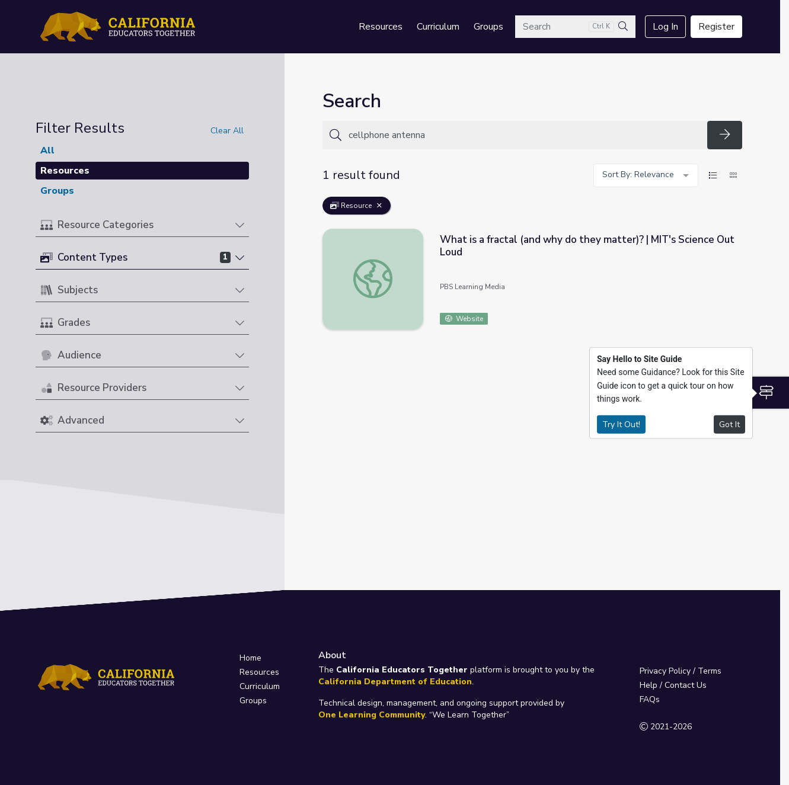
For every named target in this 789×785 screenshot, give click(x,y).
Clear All (227, 130)
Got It (729, 424)
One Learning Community (371, 714)
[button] (142, 225)
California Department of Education (395, 681)
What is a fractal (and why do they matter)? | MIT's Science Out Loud (587, 246)
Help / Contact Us (673, 685)
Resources (381, 26)
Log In (665, 26)
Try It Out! (621, 424)
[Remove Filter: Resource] (379, 206)
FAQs (650, 699)
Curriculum (438, 26)
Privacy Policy (665, 671)
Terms (709, 671)
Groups (488, 26)
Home (250, 658)
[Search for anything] (524, 135)
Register (716, 26)
